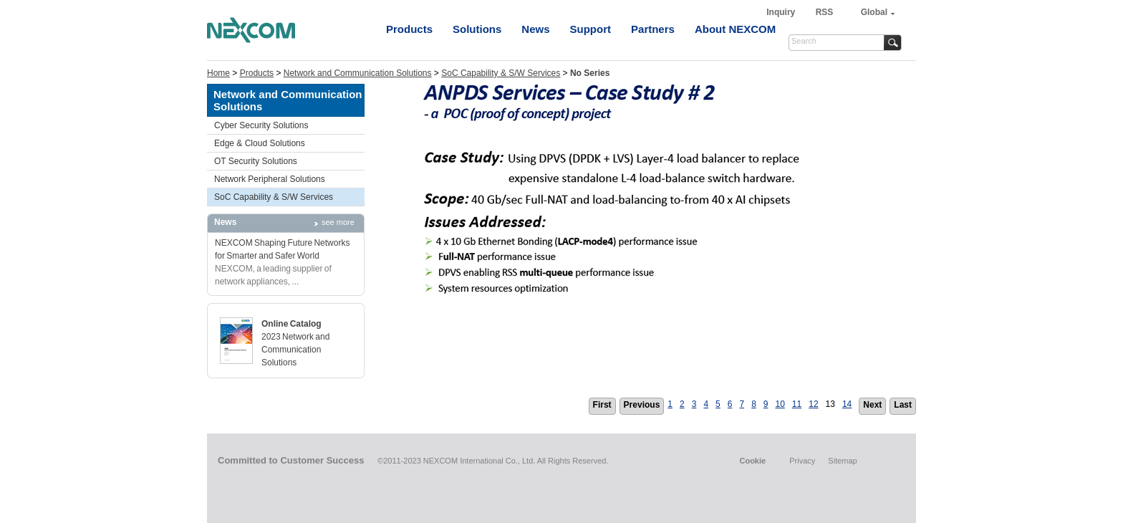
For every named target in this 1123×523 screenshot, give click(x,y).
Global (874, 12)
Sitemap (842, 460)
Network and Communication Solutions (358, 73)
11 (796, 404)
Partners (653, 29)
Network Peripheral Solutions (269, 179)
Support (591, 29)
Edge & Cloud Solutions (259, 143)
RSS (825, 12)
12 (813, 404)
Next (872, 405)
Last (903, 405)
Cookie (752, 460)
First (602, 405)
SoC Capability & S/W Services (500, 73)
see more (338, 222)
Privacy (802, 460)
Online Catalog (291, 324)
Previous (642, 405)
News (535, 29)
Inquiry (781, 12)
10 (780, 404)
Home (218, 73)
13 (830, 404)
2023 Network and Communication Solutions (295, 350)
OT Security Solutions (255, 161)
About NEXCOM (735, 29)
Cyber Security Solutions (261, 125)
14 (847, 404)
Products (409, 29)
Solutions (477, 29)
